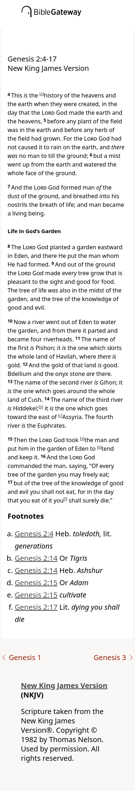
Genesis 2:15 (36, 582)
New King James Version (64, 685)
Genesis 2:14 (36, 558)
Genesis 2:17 (36, 607)
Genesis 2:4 (34, 533)
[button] (78, 24)
